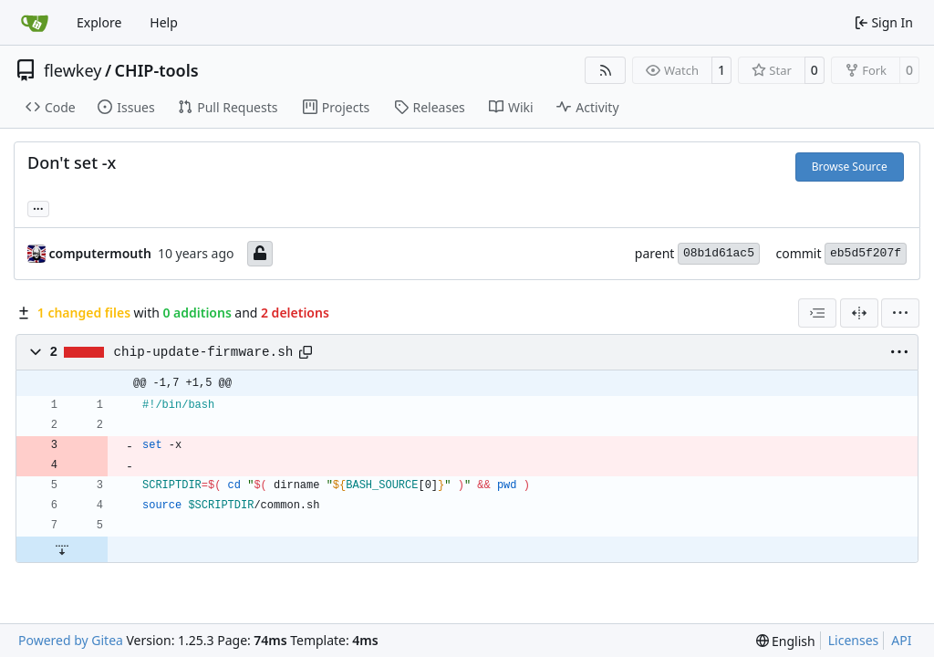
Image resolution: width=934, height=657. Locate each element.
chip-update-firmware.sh (204, 352)
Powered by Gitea (70, 640)
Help (164, 22)
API (901, 640)
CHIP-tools (157, 70)
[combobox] (817, 313)
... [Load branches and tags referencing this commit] (38, 207)
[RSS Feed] (606, 70)
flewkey (72, 70)
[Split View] (859, 313)
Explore (99, 22)
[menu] (900, 313)
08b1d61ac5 (718, 253)
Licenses (853, 640)
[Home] (34, 22)
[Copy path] (305, 352)
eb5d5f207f (865, 253)
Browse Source (849, 166)
